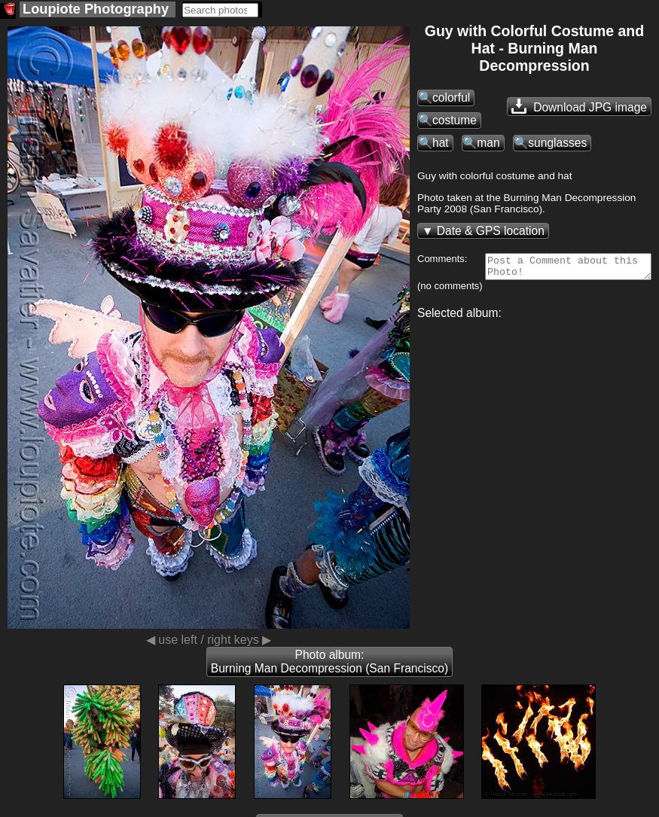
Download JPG (579, 106)
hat (440, 142)
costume (454, 120)
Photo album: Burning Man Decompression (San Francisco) (329, 661)
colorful (451, 97)
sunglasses (557, 142)
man (488, 142)
